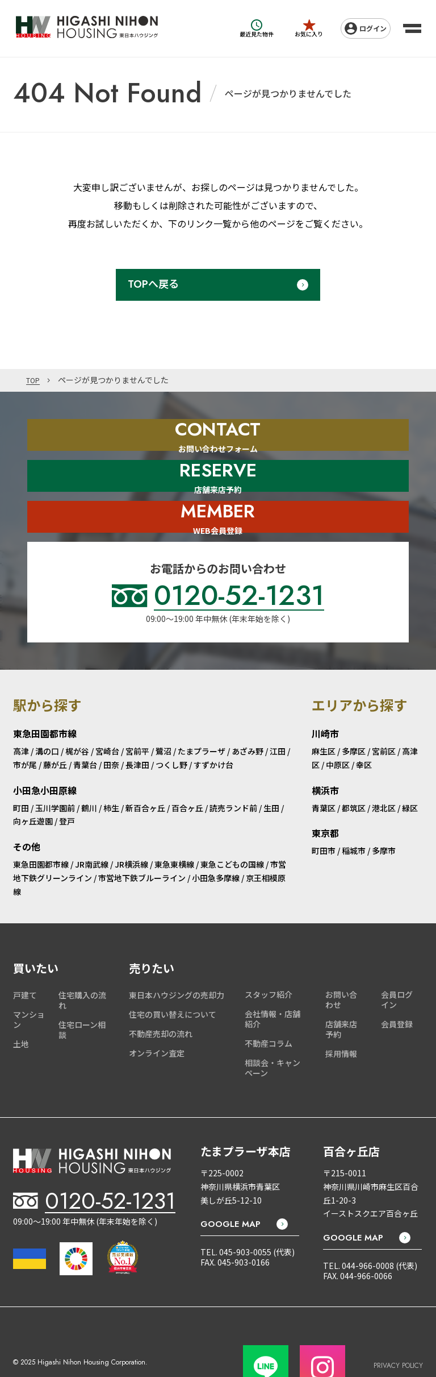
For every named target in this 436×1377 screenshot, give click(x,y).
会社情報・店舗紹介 (272, 985)
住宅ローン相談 (82, 995)
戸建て (25, 961)
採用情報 (341, 1019)
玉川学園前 (55, 773)
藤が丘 (55, 730)
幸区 (364, 730)
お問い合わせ (341, 965)
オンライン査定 (157, 1019)
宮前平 (137, 717)
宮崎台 (107, 717)
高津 (21, 717)
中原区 (338, 730)
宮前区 (384, 717)
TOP (34, 380)
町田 (21, 773)
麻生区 (324, 717)
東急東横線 (174, 830)
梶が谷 (77, 717)
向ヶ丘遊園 (33, 787)
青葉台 (85, 730)
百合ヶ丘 (187, 773)
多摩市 (384, 816)
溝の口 (47, 717)
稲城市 (354, 816)
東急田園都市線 (41, 830)
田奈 (111, 730)
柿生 (111, 773)
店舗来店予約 (341, 995)
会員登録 (397, 990)
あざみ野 (247, 717)
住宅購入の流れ (82, 966)
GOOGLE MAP (230, 1190)
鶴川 (89, 773)
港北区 (384, 773)
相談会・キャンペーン (272, 1033)
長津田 (137, 730)
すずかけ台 (213, 730)
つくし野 (171, 730)
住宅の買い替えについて (172, 980)
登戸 (67, 787)
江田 (278, 717)
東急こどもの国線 (232, 830)
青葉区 (324, 773)
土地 (21, 1009)
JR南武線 (91, 830)
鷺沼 (163, 717)
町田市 (324, 816)
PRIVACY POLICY (398, 1325)
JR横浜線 (131, 830)
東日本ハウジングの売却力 (176, 961)
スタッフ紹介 (268, 960)
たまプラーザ (201, 717)
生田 (271, 773)
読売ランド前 (233, 773)
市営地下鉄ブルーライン (142, 843)
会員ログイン (397, 965)
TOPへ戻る (153, 284)
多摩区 (354, 717)
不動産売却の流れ (160, 999)
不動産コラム (268, 1009)
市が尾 (25, 730)
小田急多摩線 (216, 843)
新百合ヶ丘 (145, 773)
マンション (29, 985)
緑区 (410, 773)
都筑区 (354, 773)
